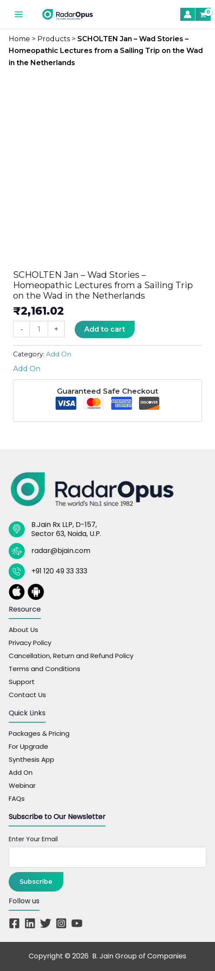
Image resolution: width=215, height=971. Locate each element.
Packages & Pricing (39, 733)
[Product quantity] (39, 329)
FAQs (17, 798)
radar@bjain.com (60, 551)
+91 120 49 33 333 (59, 571)
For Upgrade (28, 746)
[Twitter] (45, 923)
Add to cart (104, 329)
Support (22, 681)
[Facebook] (14, 923)
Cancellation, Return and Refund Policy (71, 655)
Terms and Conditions (44, 668)
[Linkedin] (30, 923)
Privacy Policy (30, 642)
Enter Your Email (33, 839)
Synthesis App (31, 759)
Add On (58, 354)
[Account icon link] (188, 14)
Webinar (22, 785)
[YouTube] (77, 923)
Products (53, 39)
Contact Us (27, 694)
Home (19, 39)
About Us (23, 629)
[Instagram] (61, 923)
